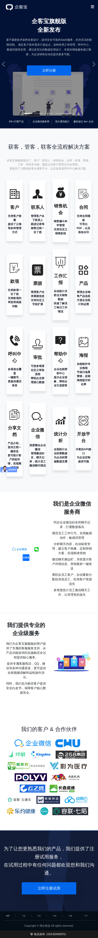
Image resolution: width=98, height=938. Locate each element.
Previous (5, 64)
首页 (8, 916)
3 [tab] (49, 113)
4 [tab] (59, 113)
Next (93, 64)
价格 (54, 916)
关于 (86, 916)
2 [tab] (38, 113)
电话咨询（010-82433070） (49, 934)
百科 (39, 916)
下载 (23, 916)
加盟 (70, 916)
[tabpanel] (49, 64)
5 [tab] (70, 113)
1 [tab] (28, 113)
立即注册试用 (49, 888)
